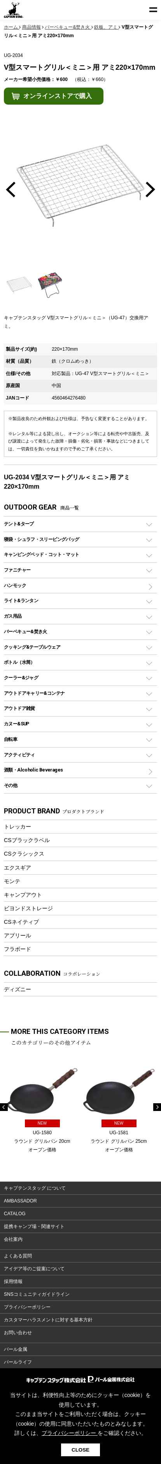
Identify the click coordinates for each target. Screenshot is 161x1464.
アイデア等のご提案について (34, 1268)
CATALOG (15, 1213)
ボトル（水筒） (19, 662)
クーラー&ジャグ (21, 677)
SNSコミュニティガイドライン (37, 1294)
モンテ (12, 881)
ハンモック (15, 585)
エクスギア (17, 868)
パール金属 (15, 1349)
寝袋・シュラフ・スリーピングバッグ (41, 539)
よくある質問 (18, 1256)
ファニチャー (17, 570)
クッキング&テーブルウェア (32, 647)
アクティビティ (19, 755)
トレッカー (17, 826)
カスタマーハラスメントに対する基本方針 (48, 1320)
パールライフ (18, 1362)
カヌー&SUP (16, 724)
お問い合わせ (18, 1332)
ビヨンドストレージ (28, 908)
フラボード (17, 949)
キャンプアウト (23, 895)
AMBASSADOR (20, 1201)
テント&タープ (19, 524)
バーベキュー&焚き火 (25, 631)
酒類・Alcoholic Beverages (33, 770)
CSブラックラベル (27, 840)
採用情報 (13, 1281)
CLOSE (80, 1450)
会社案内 (13, 1239)
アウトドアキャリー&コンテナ (34, 693)
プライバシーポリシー (27, 1307)
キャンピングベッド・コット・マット (41, 554)
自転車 (10, 739)
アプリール (17, 935)
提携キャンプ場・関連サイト (34, 1226)
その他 (10, 785)
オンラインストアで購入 (57, 96)
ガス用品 (13, 616)
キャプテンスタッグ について (35, 1188)
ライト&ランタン (21, 600)
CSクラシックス (24, 854)
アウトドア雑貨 (19, 708)
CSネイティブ (21, 922)
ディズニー (17, 989)
